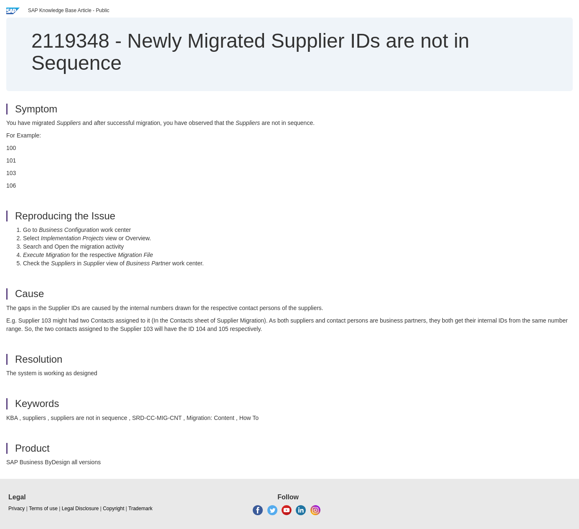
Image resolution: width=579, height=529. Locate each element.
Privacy (16, 508)
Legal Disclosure (80, 508)
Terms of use (43, 508)
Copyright (113, 508)
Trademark (140, 508)
